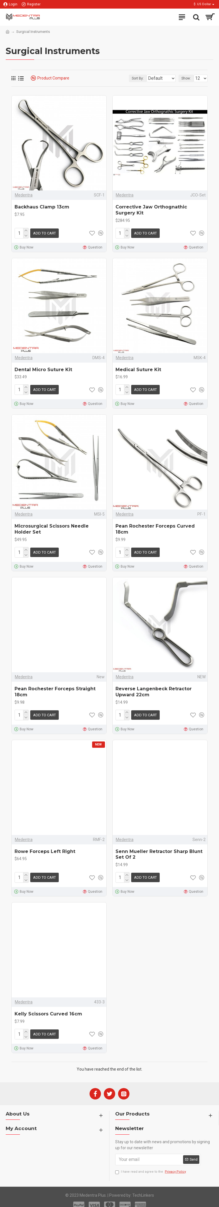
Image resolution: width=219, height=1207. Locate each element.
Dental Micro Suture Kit (43, 368)
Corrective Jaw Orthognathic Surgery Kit (151, 210)
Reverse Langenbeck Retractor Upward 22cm (153, 688)
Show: (186, 78)
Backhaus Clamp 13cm (42, 207)
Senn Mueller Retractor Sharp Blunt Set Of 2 (158, 850)
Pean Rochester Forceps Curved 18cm (155, 526)
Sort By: (124, 78)
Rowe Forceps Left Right (45, 847)
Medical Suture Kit (138, 368)
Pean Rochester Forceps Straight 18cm (55, 688)
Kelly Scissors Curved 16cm (48, 1008)
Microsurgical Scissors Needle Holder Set (52, 526)
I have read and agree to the (151, 1165)
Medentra (24, 195)
